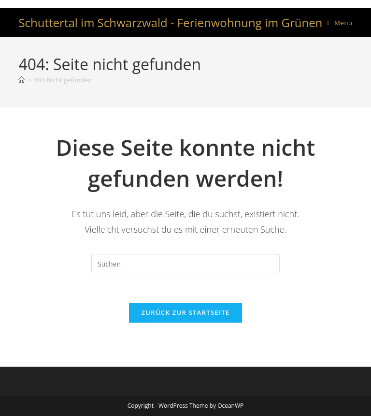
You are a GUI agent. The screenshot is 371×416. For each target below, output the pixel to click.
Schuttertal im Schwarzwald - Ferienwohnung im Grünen (170, 22)
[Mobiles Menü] (340, 22)
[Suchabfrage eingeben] (185, 263)
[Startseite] (21, 79)
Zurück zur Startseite (186, 312)
